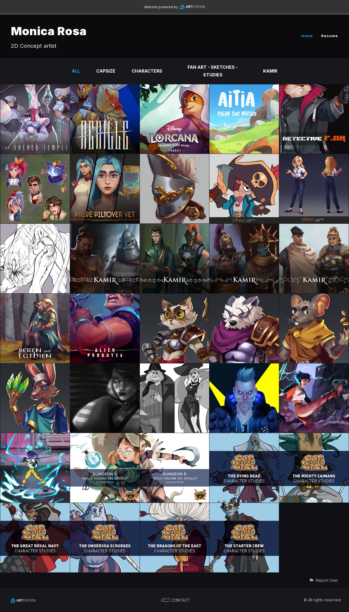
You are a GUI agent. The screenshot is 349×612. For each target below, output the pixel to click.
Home (307, 36)
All (76, 71)
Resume (329, 36)
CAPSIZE (105, 71)
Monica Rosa (49, 31)
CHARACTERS (147, 71)
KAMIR (270, 71)
